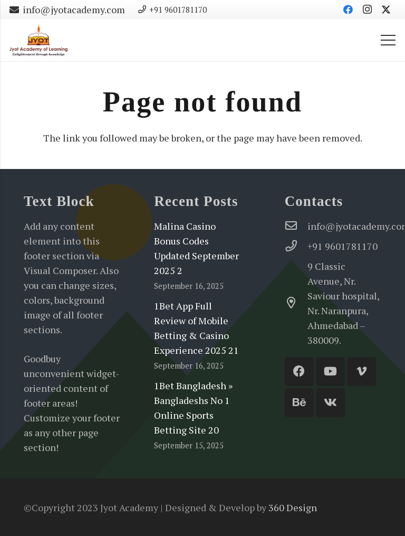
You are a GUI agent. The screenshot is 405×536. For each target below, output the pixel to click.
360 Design (292, 507)
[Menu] (388, 40)
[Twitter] (386, 9)
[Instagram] (367, 9)
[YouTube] (330, 371)
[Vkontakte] (330, 402)
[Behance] (299, 402)
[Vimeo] (361, 371)
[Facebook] (348, 9)
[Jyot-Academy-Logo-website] (38, 40)
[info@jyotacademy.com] (296, 226)
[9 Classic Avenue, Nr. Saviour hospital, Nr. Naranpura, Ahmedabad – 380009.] (296, 303)
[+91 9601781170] (296, 246)
